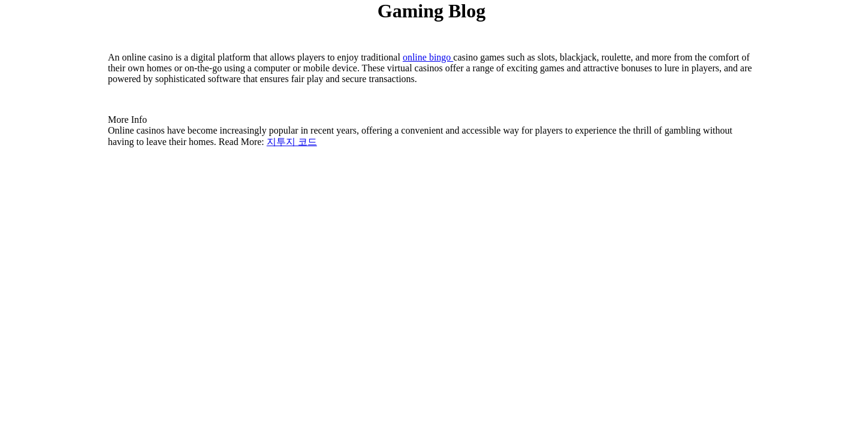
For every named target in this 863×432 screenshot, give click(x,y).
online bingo (428, 57)
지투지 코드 (292, 142)
